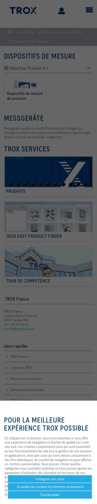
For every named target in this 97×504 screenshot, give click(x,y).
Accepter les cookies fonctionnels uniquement (50, 487)
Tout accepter (50, 495)
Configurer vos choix (49, 479)
